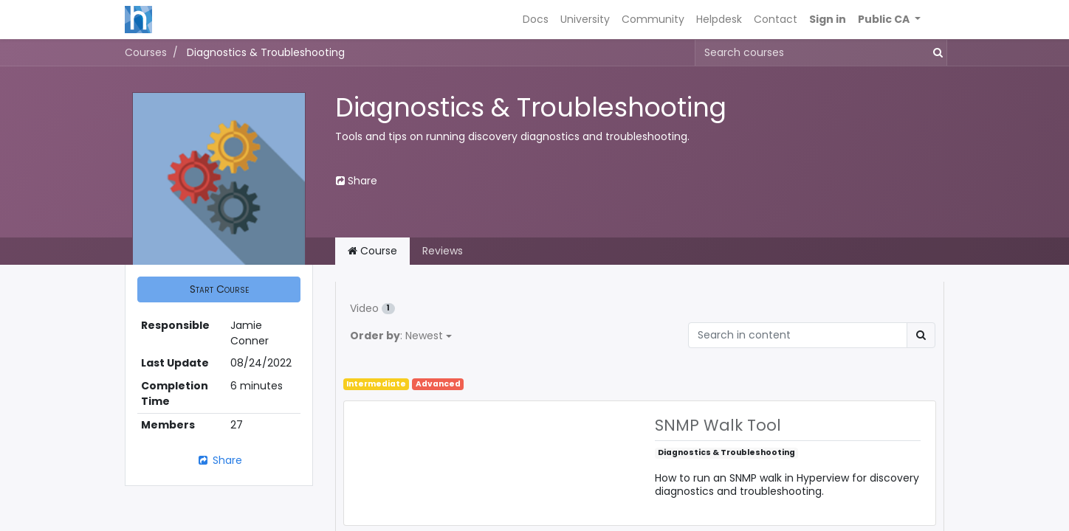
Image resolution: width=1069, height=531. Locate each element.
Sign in (827, 19)
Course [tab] (372, 250)
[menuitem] (535, 19)
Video (372, 308)
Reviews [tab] (442, 250)
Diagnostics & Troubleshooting (726, 453)
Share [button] (356, 180)
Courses (146, 52)
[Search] (921, 335)
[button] (889, 19)
